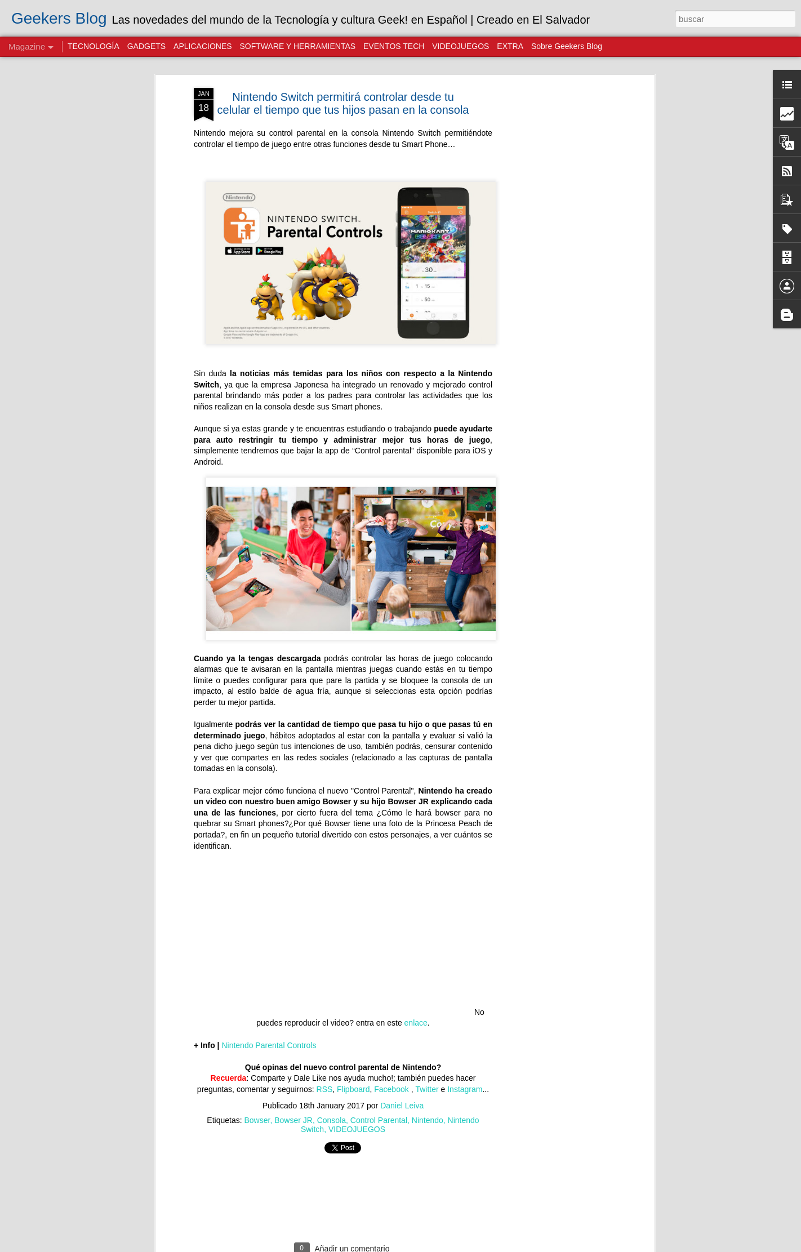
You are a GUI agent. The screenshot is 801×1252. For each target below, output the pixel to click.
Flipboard (353, 1053)
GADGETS (146, 46)
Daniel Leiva (402, 1068)
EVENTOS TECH (393, 46)
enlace (416, 986)
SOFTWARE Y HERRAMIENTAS (297, 46)
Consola (331, 1083)
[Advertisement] (554, 229)
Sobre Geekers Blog (566, 46)
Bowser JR (293, 1083)
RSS (325, 1053)
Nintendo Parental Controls (268, 1008)
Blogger (527, 1245)
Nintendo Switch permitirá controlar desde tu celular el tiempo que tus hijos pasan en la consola (343, 67)
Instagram (464, 1053)
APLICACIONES (202, 46)
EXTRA (510, 46)
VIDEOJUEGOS (356, 1092)
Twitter (426, 1053)
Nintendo (427, 1083)
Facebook (392, 1053)
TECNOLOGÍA (93, 46)
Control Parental (378, 1083)
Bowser (257, 1083)
